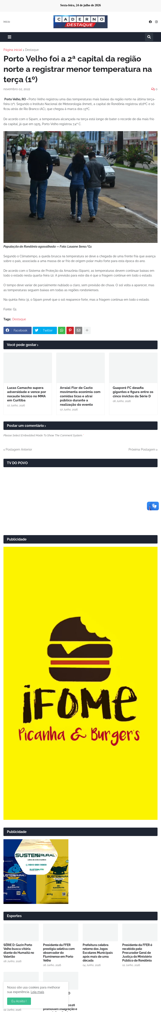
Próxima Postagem (142, 449)
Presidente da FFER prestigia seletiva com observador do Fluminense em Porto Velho (59, 952)
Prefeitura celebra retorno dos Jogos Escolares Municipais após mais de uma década (98, 952)
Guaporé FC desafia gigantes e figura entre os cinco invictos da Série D (133, 392)
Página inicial (12, 49)
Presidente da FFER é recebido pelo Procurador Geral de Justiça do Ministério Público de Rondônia (137, 952)
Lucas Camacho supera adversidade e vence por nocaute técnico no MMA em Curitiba (26, 394)
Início (6, 21)
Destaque (32, 49)
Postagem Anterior (19, 449)
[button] (9, 37)
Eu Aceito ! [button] (19, 1001)
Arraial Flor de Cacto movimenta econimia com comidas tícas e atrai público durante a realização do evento (80, 396)
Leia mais (37, 992)
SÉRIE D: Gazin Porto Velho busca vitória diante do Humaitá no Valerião (18, 951)
